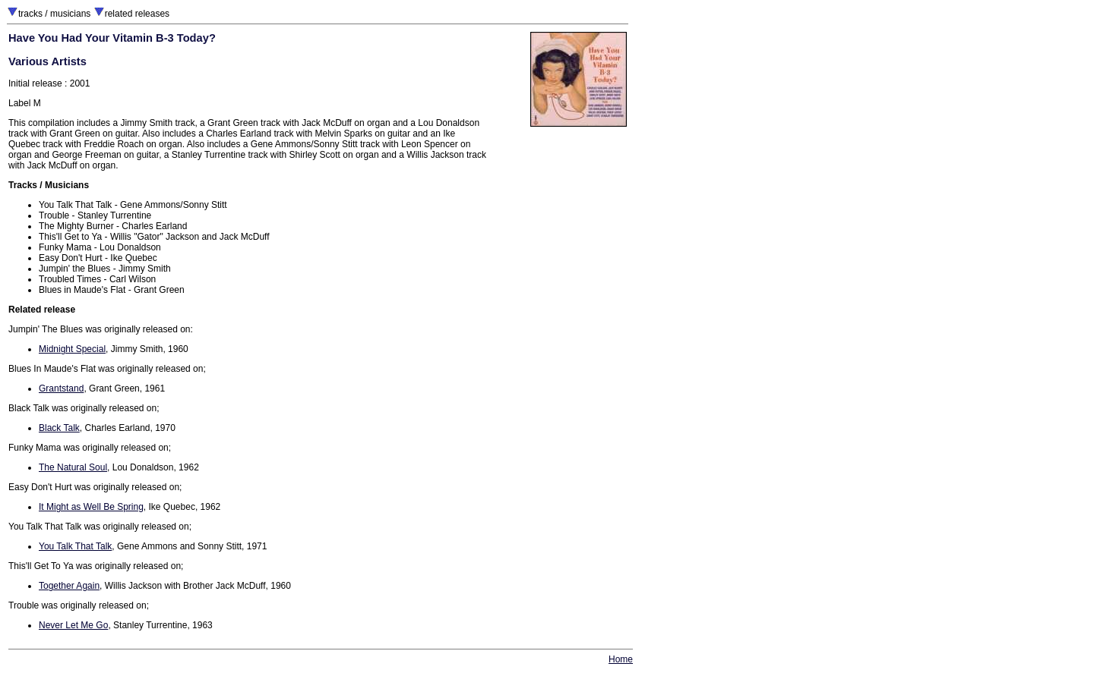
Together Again (69, 585)
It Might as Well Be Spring (91, 507)
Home (621, 659)
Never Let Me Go (73, 625)
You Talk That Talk (75, 546)
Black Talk (59, 428)
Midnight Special (72, 349)
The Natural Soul (73, 467)
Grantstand (61, 388)
